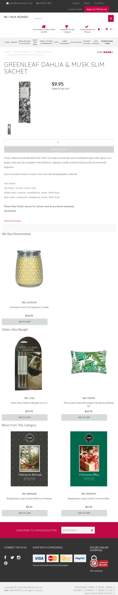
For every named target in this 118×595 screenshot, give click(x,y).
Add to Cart (59, 149)
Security (78, 590)
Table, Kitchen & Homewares (46, 42)
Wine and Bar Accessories (25, 42)
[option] (25, 102)
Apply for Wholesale (97, 9)
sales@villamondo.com (19, 3)
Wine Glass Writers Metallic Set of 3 (29, 402)
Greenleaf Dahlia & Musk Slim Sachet (25, 54)
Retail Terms (105, 587)
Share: (105, 52)
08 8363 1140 (44, 3)
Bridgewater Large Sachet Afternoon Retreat (29, 498)
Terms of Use (105, 590)
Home (7, 42)
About (87, 3)
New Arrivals (96, 42)
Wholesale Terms (85, 587)
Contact (75, 3)
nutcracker (76, 42)
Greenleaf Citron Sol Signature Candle (29, 307)
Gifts (56, 42)
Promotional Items (107, 42)
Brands (14, 42)
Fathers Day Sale (87, 42)
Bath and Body (35, 42)
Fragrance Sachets (43, 51)
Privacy (90, 590)
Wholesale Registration (98, 593)
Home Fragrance (65, 42)
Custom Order (75, 9)
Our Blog (99, 3)
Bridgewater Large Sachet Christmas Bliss (89, 498)
